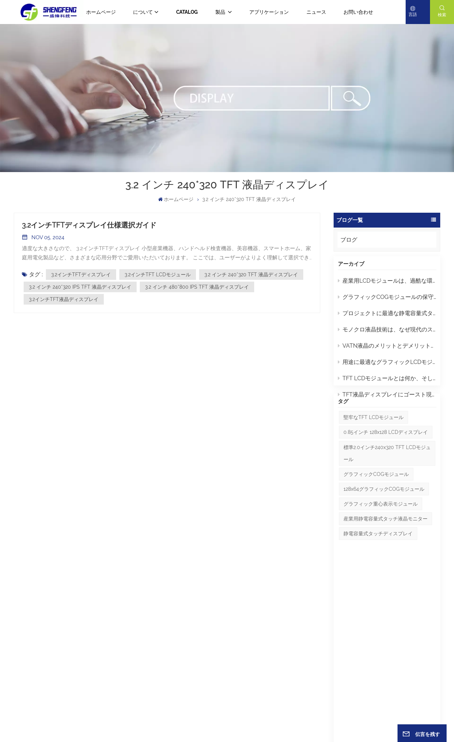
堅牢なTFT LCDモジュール (374, 442)
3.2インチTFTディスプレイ (81, 274)
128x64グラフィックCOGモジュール (384, 514)
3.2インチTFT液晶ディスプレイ (63, 299)
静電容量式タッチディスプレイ (378, 558)
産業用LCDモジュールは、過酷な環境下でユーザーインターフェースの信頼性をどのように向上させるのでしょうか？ (387, 284)
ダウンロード (171, 677)
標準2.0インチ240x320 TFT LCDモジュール (387, 478)
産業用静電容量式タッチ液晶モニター (386, 543)
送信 (424, 661)
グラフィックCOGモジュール (376, 499)
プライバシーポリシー (287, 722)
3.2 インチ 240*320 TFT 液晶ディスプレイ (251, 274)
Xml (259, 722)
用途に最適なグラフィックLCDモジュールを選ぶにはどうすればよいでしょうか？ (387, 365)
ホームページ (101, 12)
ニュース (316, 12)
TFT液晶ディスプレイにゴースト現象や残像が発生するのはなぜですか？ (387, 398)
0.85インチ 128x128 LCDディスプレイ (386, 457)
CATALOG (187, 12)
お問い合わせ (358, 12)
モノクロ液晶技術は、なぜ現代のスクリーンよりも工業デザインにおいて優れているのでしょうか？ (387, 333)
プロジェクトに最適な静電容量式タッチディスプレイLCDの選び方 (387, 316)
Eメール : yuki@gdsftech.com (47, 686)
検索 (442, 14)
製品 (220, 12)
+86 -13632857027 (86, 632)
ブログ (348, 239)
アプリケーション (269, 12)
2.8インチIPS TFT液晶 (259, 651)
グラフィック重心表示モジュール (381, 528)
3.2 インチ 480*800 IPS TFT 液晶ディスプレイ (197, 287)
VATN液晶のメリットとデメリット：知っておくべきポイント (387, 349)
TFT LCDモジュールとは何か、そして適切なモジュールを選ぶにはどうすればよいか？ (387, 381)
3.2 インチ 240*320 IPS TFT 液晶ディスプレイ (80, 287)
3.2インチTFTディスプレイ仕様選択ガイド (89, 225)
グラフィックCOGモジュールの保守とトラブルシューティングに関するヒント (387, 300)
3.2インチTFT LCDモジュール (158, 274)
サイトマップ (224, 722)
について (143, 12)
